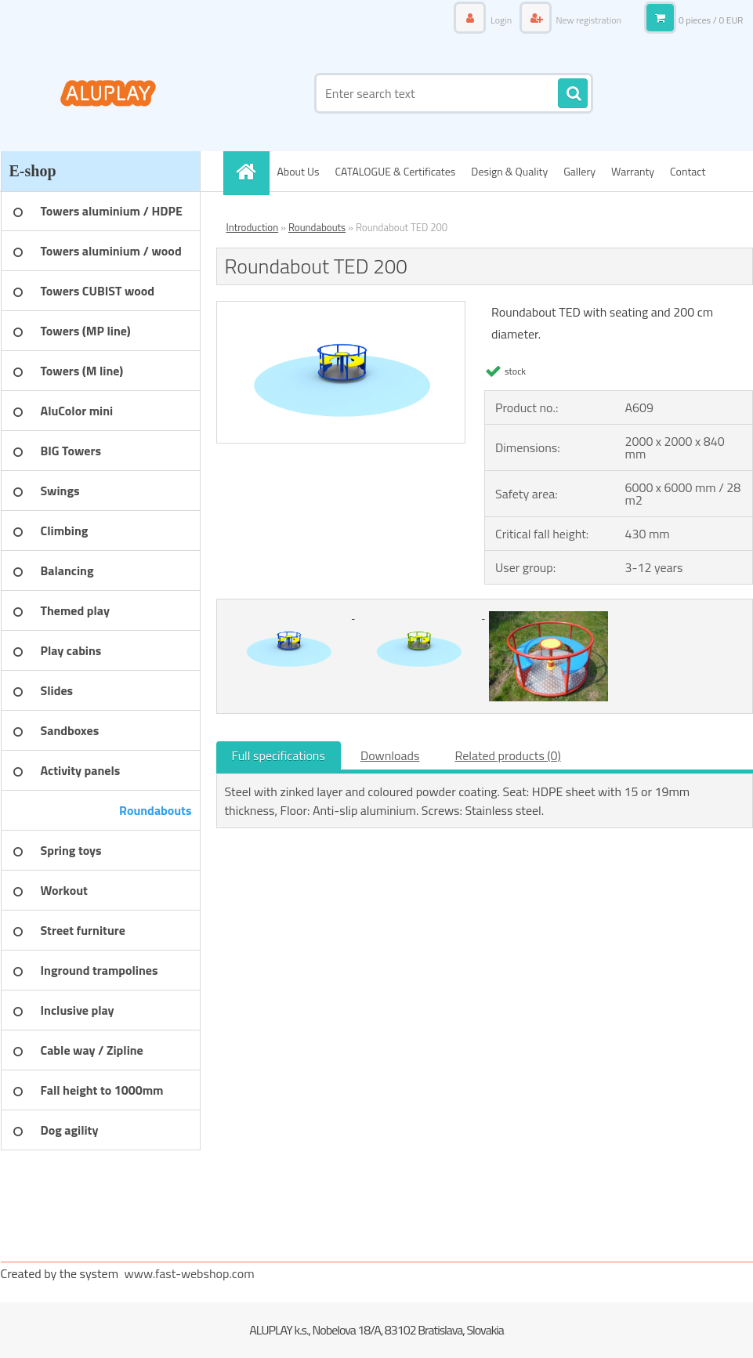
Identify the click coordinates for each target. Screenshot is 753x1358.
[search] (573, 94)
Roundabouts (317, 227)
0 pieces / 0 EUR (711, 20)
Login (500, 20)
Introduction (252, 227)
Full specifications (278, 755)
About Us (298, 171)
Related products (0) (507, 755)
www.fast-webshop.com (190, 1273)
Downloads (390, 755)
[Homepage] (252, 171)
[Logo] (108, 93)
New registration (587, 20)
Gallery (579, 171)
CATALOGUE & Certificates (395, 171)
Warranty (632, 171)
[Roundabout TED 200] (341, 308)
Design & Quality (509, 171)
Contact (687, 171)
